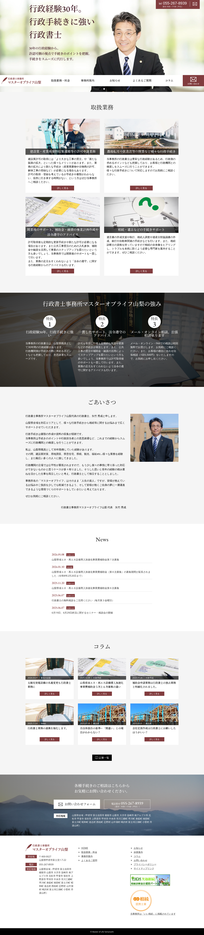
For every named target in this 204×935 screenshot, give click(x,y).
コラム (169, 80)
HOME (84, 848)
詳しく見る (62, 188)
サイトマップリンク (144, 868)
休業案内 (138, 852)
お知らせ (115, 80)
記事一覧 (102, 758)
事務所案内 (87, 80)
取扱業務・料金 (60, 80)
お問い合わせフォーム (77, 804)
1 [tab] (99, 89)
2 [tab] (104, 89)
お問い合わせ (193, 80)
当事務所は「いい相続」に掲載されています (153, 912)
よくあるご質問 (142, 80)
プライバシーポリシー (145, 864)
